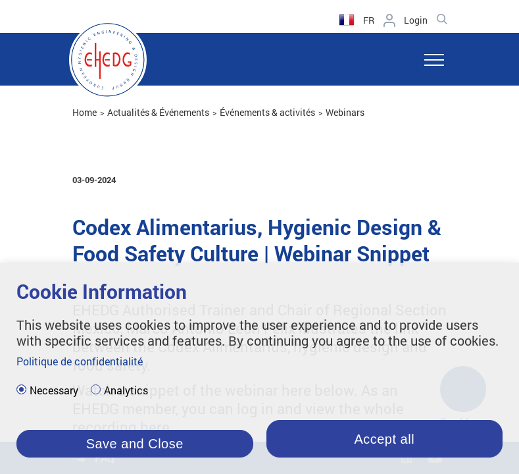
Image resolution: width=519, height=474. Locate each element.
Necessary (54, 390)
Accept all (384, 439)
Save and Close (135, 443)
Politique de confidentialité (79, 361)
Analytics (126, 390)
